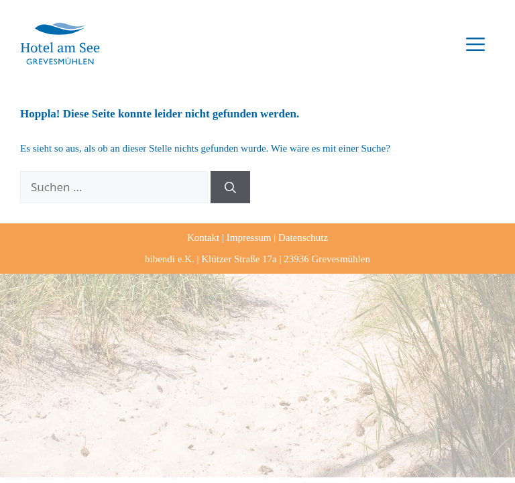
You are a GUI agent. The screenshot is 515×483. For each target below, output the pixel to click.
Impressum (249, 237)
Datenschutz (303, 237)
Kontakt (203, 237)
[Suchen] (230, 187)
